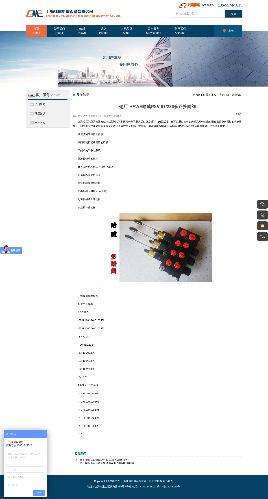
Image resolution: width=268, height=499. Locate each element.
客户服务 (224, 94)
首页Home (36, 30)
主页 (213, 94)
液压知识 (40, 113)
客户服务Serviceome (153, 30)
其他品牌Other (126, 30)
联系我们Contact (180, 30)
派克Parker (103, 30)
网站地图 (168, 481)
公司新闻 (40, 104)
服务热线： (224, 5)
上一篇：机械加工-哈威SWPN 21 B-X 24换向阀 (101, 459)
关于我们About (59, 30)
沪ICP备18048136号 (168, 486)
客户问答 (40, 122)
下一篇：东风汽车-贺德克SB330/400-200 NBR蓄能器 (104, 463)
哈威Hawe (82, 30)
